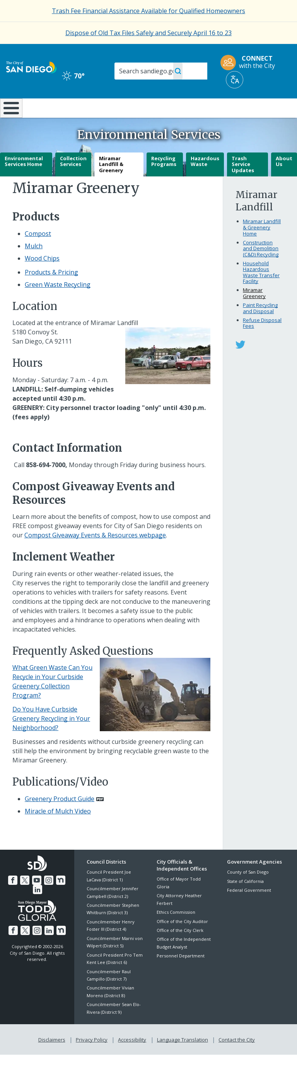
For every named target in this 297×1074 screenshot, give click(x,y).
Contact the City (235, 1058)
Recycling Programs (163, 181)
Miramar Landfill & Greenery (111, 184)
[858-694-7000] (45, 485)
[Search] (160, 71)
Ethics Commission (176, 932)
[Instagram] (48, 900)
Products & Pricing (51, 292)
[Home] (9, 118)
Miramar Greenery (254, 313)
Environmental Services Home (24, 181)
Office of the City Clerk (180, 951)
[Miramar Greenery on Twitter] (240, 364)
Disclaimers (53, 1058)
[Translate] (234, 79)
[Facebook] (14, 900)
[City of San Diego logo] (31, 67)
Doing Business (131, 111)
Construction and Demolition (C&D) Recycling (260, 268)
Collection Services (73, 181)
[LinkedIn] (37, 909)
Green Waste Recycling (57, 305)
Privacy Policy (92, 1058)
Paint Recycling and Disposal (260, 328)
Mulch (34, 266)
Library (175, 107)
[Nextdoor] (60, 900)
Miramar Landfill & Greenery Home (262, 247)
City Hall (273, 107)
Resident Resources (88, 111)
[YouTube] (36, 900)
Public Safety (224, 111)
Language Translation (181, 1058)
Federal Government (249, 910)
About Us (284, 181)
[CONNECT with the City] (250, 62)
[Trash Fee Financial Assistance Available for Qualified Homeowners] (148, 11)
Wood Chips (42, 278)
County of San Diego (248, 892)
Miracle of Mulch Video (58, 831)
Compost (38, 254)
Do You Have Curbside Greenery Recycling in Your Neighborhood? (51, 738)
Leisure (42, 107)
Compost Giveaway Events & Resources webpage (95, 555)
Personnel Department (181, 976)
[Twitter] (25, 900)
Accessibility (132, 1058)
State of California (245, 901)
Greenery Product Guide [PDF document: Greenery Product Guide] (59, 819)
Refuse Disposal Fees (262, 343)
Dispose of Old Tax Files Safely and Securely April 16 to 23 (148, 33)
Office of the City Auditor (182, 941)
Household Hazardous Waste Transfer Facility (261, 292)
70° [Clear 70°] (73, 76)
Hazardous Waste (205, 181)
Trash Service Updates (243, 184)
